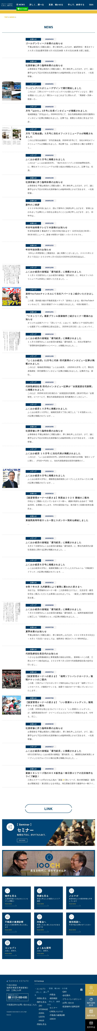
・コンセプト (40, 989)
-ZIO (38, 1006)
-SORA (39, 1013)
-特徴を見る (40, 998)
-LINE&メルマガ (55, 1012)
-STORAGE (41, 1009)
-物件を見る (40, 1002)
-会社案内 (65, 995)
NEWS (12, 17)
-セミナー (52, 1008)
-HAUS (39, 1021)
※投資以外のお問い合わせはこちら (22, 1005)
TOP (6, 17)
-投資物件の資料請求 (69, 1007)
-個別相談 (52, 998)
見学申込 (91, 1027)
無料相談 (91, 1015)
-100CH (51, 1019)
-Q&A (63, 992)
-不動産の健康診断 (56, 1015)
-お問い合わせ (67, 1003)
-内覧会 (51, 995)
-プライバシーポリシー (70, 999)
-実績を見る (40, 1024)
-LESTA (39, 1017)
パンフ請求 (91, 992)
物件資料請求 (91, 1004)
